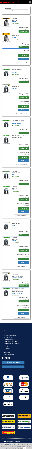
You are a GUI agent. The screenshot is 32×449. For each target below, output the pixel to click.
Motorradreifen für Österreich (12, 441)
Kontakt (6, 346)
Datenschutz (7, 352)
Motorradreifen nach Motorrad (11, 343)
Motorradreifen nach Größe (11, 341)
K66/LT (14, 225)
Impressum (7, 348)
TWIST (14, 21)
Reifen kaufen (23, 31)
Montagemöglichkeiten (9, 339)
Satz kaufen (23, 55)
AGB (5, 350)
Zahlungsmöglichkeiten (10, 335)
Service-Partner (8, 337)
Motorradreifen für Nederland (12, 443)
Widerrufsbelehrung (9, 354)
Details (23, 58)
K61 (13, 174)
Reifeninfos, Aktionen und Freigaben (13, 333)
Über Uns (6, 331)
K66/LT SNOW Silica (17, 278)
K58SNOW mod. (16, 123)
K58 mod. (14, 72)
